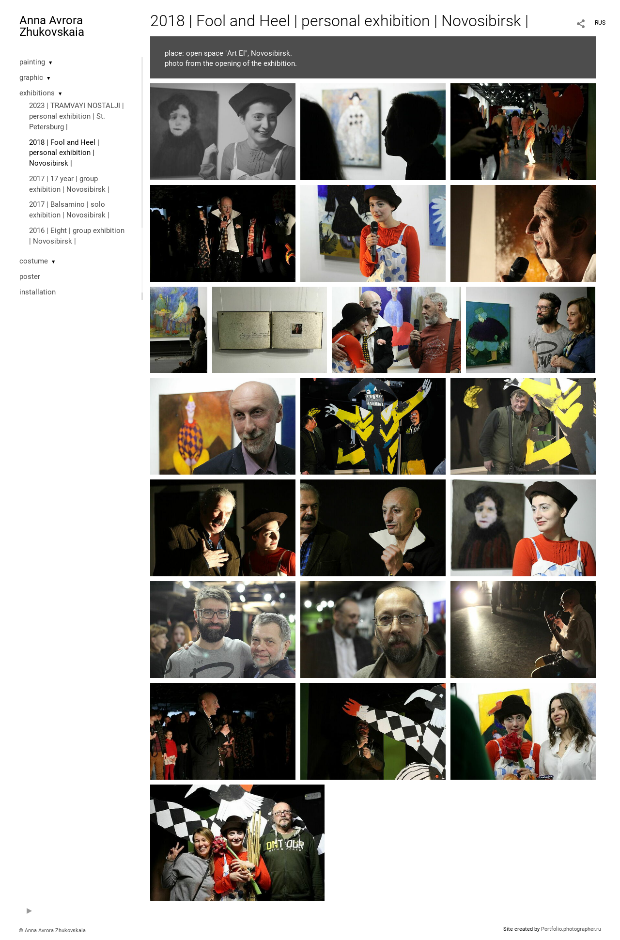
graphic (31, 77)
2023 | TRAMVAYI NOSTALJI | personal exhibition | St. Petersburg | (76, 116)
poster (29, 276)
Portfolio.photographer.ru (571, 929)
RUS (600, 22)
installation (37, 292)
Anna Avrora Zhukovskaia (51, 26)
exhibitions (37, 93)
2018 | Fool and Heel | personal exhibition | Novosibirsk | (64, 153)
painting (32, 62)
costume (33, 261)
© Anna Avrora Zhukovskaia (52, 930)
